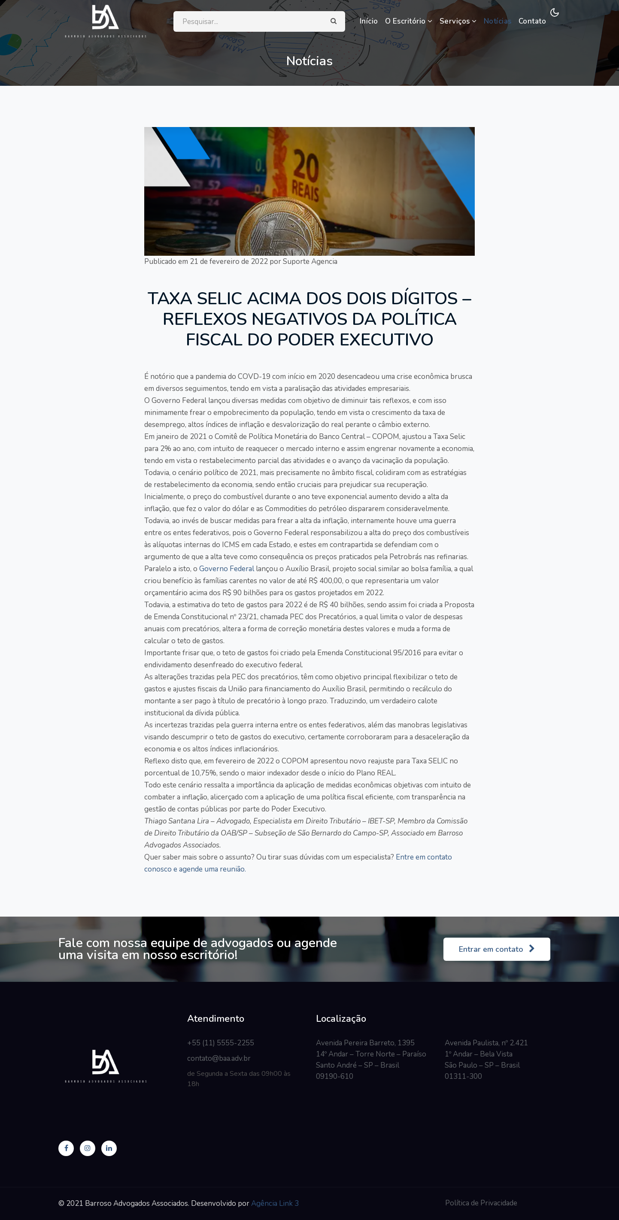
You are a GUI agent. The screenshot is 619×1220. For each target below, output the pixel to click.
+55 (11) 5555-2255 (220, 1043)
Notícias (498, 21)
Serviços (458, 21)
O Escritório (409, 21)
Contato (532, 21)
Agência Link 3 (275, 1203)
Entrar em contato (497, 949)
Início (369, 21)
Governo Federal (226, 569)
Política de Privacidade (481, 1203)
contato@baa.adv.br (219, 1058)
